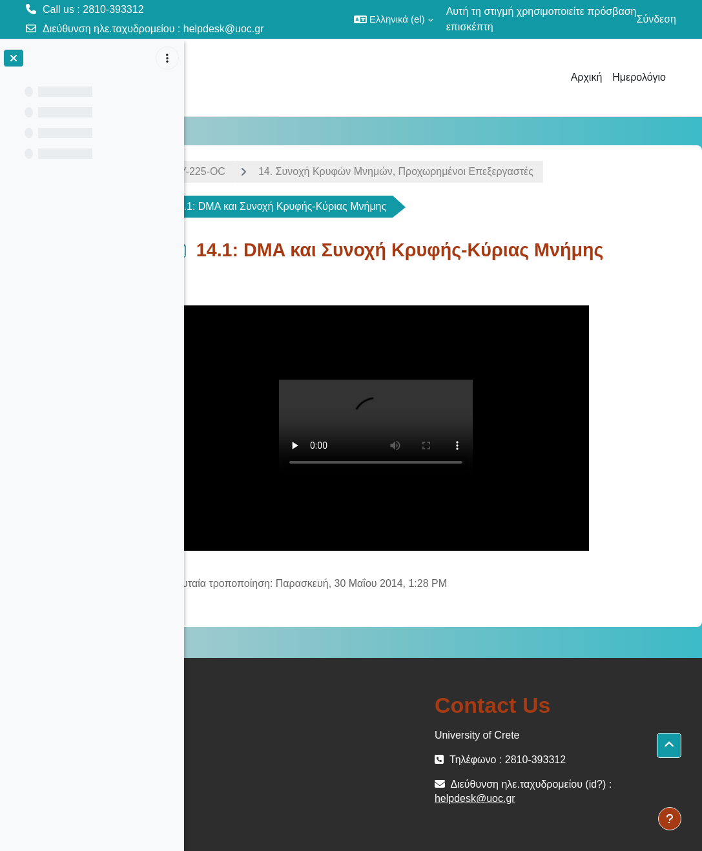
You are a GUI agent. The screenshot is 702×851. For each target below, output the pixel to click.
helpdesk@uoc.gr (223, 28)
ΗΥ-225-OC (235, 171)
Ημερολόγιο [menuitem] (639, 77)
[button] (393, 19)
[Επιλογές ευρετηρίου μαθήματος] (167, 58)
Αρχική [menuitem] (587, 77)
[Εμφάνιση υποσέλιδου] (669, 818)
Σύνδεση (656, 19)
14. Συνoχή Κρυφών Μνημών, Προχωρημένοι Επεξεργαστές (432, 171)
